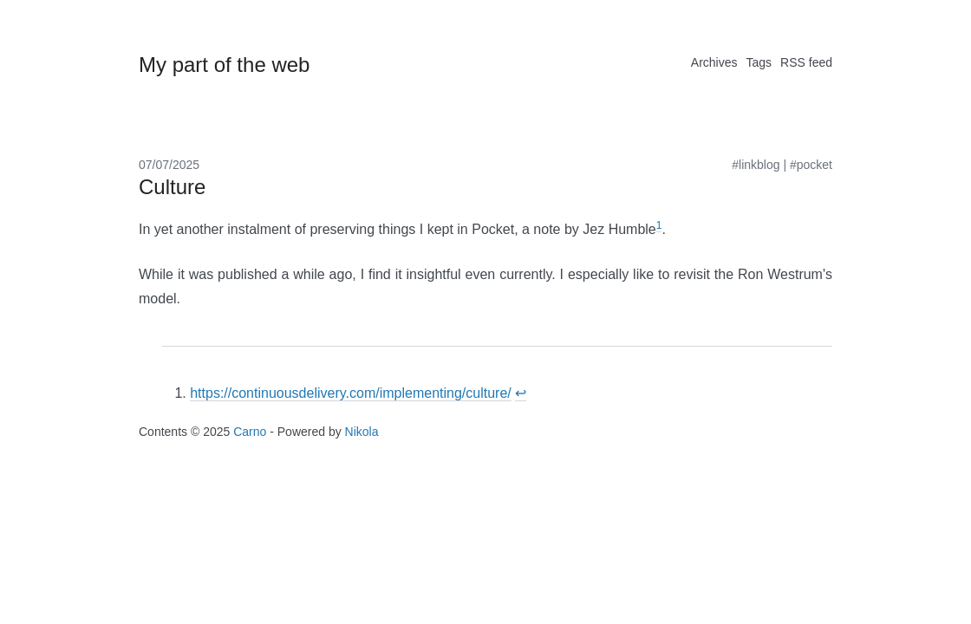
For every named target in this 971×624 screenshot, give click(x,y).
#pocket (811, 165)
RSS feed (806, 62)
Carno (249, 432)
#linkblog (755, 165)
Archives (714, 62)
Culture (172, 186)
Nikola (362, 432)
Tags (759, 62)
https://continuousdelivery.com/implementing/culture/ (351, 393)
